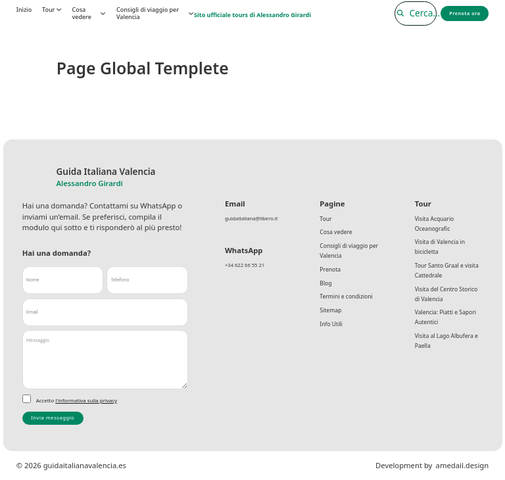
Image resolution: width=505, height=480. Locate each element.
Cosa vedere (81, 13)
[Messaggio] (105, 359)
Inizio (24, 9)
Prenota (330, 274)
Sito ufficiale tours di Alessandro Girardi (252, 15)
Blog (326, 289)
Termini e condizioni (347, 303)
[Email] (105, 312)
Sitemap (331, 318)
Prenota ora (463, 13)
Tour (48, 9)
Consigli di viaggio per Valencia (147, 13)
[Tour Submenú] (59, 9)
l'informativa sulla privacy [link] (86, 400)
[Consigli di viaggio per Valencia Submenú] (191, 13)
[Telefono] (147, 280)
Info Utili (331, 333)
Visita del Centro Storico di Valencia (448, 300)
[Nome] (63, 280)
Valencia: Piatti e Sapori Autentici (447, 325)
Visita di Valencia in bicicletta (441, 249)
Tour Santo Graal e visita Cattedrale (448, 274)
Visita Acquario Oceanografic (435, 224)
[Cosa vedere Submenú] (103, 13)
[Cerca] (409, 13)
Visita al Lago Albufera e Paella (448, 350)
